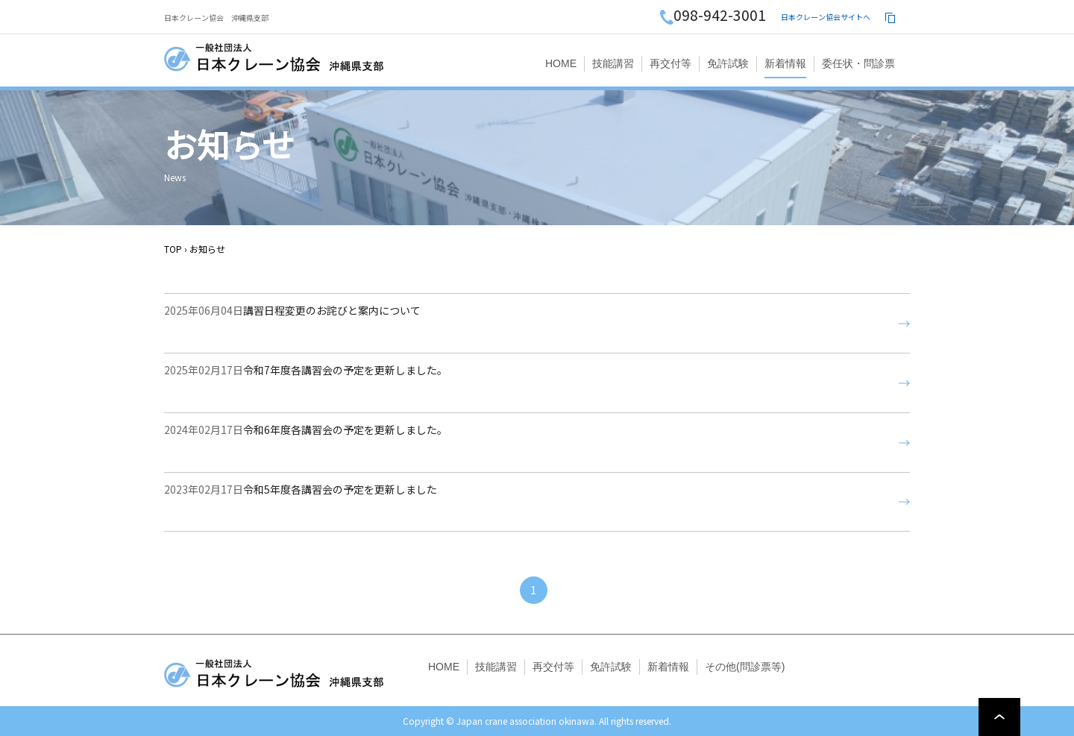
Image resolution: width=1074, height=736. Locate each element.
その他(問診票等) (745, 667)
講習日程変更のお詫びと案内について (292, 323)
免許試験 (728, 63)
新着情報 (785, 63)
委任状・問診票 (858, 63)
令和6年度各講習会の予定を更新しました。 (306, 442)
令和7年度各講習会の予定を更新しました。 (306, 383)
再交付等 (670, 63)
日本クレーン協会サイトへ (825, 16)
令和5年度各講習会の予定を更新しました (300, 502)
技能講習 (613, 63)
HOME (561, 63)
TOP (173, 248)
